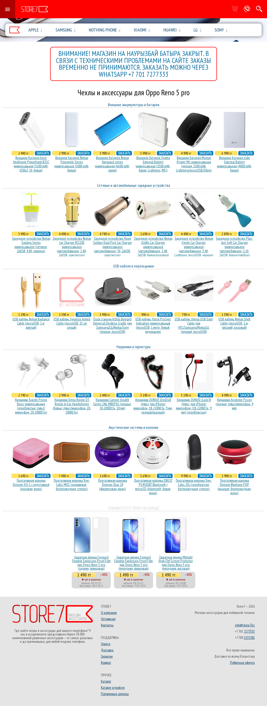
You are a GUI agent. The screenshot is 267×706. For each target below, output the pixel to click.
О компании (109, 612)
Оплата (105, 643)
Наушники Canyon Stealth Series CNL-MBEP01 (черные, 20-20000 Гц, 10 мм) (112, 403)
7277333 (249, 631)
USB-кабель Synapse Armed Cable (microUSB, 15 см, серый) (71, 323)
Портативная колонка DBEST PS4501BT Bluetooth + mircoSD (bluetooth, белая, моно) (153, 486)
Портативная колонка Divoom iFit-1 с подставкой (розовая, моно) (31, 484)
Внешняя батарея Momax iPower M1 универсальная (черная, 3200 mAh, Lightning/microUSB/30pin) (194, 164)
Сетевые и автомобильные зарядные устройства (133, 185)
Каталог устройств (112, 687)
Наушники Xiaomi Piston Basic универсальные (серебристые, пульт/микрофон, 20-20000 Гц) (31, 406)
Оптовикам (108, 618)
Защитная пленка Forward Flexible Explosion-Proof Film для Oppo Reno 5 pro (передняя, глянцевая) (133, 563)
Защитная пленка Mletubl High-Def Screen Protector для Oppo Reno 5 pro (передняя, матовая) (176, 563)
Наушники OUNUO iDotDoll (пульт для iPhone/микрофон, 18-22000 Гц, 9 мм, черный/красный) (153, 406)
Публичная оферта (242, 662)
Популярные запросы (115, 693)
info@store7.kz (245, 625)
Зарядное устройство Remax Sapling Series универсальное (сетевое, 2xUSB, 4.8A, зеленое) (31, 244)
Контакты (107, 625)
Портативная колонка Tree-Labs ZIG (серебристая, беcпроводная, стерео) (194, 484)
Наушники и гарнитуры (133, 346)
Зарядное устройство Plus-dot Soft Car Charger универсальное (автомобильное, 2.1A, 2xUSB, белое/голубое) (234, 246)
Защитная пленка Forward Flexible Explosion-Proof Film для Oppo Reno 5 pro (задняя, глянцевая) (91, 563)
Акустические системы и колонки (133, 427)
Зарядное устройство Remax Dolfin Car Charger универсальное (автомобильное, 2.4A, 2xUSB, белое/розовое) (153, 246)
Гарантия (107, 656)
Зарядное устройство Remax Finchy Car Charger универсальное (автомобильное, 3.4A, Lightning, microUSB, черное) (193, 246)
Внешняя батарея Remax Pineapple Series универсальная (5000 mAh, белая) (71, 164)
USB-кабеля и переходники (133, 266)
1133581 (249, 637)
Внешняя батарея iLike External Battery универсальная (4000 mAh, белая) (234, 164)
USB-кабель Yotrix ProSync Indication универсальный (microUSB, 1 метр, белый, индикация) (153, 325)
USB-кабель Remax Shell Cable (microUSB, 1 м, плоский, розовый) (234, 323)
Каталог (106, 681)
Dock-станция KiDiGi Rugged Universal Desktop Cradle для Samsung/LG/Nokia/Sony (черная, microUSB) (112, 325)
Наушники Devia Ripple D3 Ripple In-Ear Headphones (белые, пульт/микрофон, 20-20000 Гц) (72, 406)
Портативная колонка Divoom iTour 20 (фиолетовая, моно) (112, 484)
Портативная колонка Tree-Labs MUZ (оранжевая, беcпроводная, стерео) (72, 484)
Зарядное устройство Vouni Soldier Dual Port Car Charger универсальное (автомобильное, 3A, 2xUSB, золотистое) (112, 246)
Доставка (107, 650)
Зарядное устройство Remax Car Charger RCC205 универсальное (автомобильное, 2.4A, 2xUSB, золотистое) (72, 246)
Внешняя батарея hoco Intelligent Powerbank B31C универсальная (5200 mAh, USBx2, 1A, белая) (31, 164)
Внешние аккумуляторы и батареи (133, 104)
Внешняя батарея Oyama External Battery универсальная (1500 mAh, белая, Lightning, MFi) (153, 164)
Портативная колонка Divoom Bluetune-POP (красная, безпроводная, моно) (234, 486)
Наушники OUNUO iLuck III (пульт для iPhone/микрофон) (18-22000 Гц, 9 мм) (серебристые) (193, 406)
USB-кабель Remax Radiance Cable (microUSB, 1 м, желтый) (31, 323)
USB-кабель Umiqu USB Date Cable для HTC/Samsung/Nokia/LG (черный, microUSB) (194, 325)
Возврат (106, 662)
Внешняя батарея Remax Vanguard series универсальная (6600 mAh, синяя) (112, 164)
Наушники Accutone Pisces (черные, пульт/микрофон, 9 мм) (234, 403)
